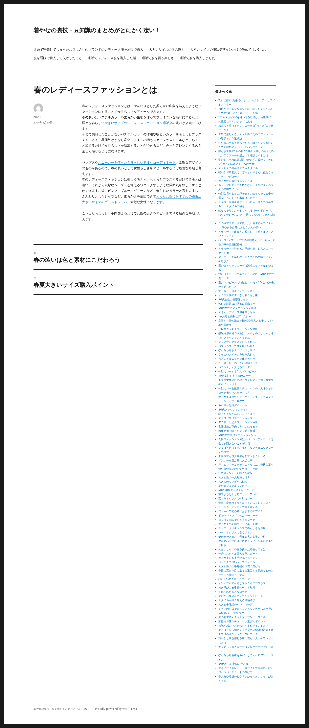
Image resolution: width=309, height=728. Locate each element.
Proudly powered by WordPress (116, 709)
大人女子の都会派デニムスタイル (238, 168)
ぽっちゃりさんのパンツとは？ (236, 414)
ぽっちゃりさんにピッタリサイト (238, 350)
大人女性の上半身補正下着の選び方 (239, 566)
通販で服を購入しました (197, 58)
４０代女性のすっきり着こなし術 (238, 295)
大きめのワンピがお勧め (232, 481)
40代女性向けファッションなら (237, 435)
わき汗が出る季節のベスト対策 (236, 587)
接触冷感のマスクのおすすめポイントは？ (243, 625)
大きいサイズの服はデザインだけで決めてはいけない (229, 49)
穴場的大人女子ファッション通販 (238, 329)
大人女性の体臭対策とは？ (234, 477)
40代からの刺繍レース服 (233, 663)
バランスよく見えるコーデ (234, 367)
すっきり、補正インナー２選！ (236, 291)
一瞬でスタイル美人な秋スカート (238, 553)
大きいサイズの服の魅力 (166, 49)
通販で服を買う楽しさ (158, 58)
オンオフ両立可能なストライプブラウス (242, 583)
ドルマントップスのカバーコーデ (238, 515)
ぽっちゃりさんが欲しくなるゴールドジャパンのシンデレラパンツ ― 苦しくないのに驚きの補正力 (246, 215)
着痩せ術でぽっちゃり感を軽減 (236, 430)
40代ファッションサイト (233, 409)
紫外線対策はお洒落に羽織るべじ (238, 303)
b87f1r (38, 116)
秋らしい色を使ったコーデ (234, 579)
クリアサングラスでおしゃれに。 (238, 342)
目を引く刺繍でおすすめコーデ (236, 519)
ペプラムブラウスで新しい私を (236, 346)
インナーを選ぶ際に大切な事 (235, 460)
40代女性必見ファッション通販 (237, 308)
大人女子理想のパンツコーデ (235, 604)
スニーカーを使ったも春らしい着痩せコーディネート (137, 162)
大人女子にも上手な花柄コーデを (238, 558)
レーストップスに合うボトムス (236, 532)
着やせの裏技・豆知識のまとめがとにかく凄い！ (97, 30)
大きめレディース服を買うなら (236, 312)
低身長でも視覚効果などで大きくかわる (242, 456)
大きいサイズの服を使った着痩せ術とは (242, 549)
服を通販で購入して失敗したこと (58, 58)
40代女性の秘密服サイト (233, 299)
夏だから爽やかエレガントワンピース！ (242, 596)
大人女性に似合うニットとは (235, 181)
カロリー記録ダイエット (232, 405)
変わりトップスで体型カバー (235, 498)
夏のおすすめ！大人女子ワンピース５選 (242, 617)
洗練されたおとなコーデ (232, 591)
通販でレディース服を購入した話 (112, 58)
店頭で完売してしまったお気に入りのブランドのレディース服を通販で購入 (88, 49)
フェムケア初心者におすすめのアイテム (242, 511)
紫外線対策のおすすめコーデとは (238, 469)
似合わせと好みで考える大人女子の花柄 (242, 536)
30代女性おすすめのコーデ (234, 375)
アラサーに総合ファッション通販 (238, 422)
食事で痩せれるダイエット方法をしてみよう (244, 502)
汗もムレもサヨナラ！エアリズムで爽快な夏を (245, 464)
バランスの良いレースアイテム (236, 562)
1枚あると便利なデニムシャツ (236, 316)
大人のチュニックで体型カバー (236, 358)
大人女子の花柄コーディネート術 (238, 524)
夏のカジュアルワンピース (234, 486)
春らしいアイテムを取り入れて (236, 354)
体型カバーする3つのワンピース (237, 371)
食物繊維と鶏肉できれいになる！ (238, 426)
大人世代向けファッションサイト (238, 418)
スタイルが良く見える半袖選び (236, 600)
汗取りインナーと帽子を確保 (235, 473)
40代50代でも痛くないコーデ (236, 490)
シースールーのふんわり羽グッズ (238, 363)
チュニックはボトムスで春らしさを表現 (242, 528)
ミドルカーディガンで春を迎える (238, 507)
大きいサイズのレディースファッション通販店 (138, 123)
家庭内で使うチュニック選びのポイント (242, 621)
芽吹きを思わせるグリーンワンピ (238, 494)
